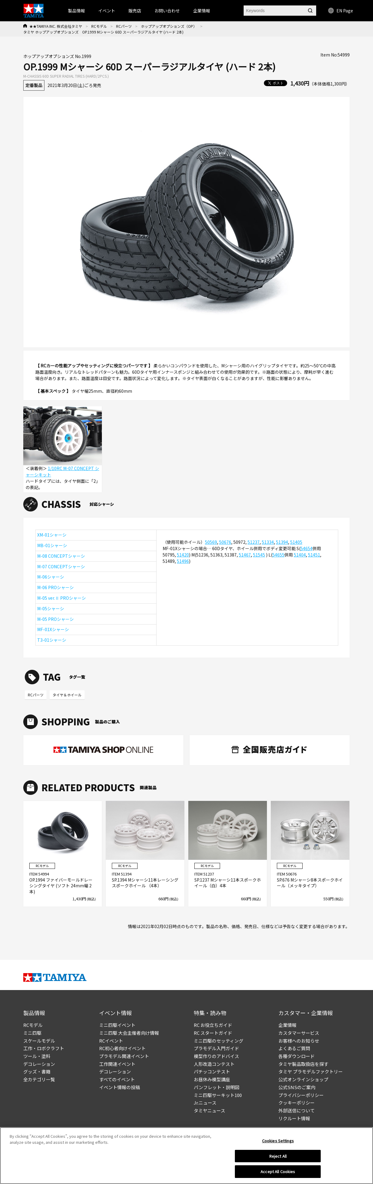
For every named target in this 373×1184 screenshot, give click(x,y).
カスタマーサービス (298, 1033)
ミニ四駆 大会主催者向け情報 (129, 1033)
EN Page (340, 11)
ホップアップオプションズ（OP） (169, 26)
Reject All (278, 1157)
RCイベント (111, 1040)
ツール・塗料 (36, 1056)
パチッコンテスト (212, 1071)
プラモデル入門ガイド (216, 1048)
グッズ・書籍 (36, 1071)
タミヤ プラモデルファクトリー (310, 1071)
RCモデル (99, 26)
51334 (268, 542)
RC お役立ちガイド (213, 1025)
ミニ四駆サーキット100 (218, 1095)
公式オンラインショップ (303, 1079)
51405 (296, 542)
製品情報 (76, 11)
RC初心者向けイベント (122, 1048)
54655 (278, 555)
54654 (306, 548)
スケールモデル (39, 1040)
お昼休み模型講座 (212, 1079)
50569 (211, 542)
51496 (183, 561)
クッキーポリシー (296, 1102)
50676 (225, 542)
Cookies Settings (278, 1141)
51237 (254, 542)
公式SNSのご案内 (296, 1087)
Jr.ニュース (205, 1102)
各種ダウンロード (296, 1056)
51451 (314, 555)
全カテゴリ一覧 (39, 1079)
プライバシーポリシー (301, 1095)
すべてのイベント (117, 1079)
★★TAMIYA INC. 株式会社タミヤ (55, 26)
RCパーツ (124, 26)
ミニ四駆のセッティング (218, 1040)
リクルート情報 (294, 1118)
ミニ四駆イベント (117, 1025)
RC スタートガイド (213, 1033)
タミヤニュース (209, 1110)
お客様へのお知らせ (298, 1040)
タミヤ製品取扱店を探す (303, 1064)
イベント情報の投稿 (119, 1087)
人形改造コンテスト (214, 1064)
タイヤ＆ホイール (67, 694)
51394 (282, 542)
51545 (259, 555)
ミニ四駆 (32, 1033)
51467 (245, 555)
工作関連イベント (117, 1064)
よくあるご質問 (294, 1048)
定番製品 (33, 85)
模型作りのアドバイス (216, 1056)
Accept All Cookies (278, 1172)
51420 (183, 555)
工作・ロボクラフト (43, 1048)
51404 (300, 555)
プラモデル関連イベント (124, 1056)
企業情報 (287, 1025)
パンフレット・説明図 (216, 1087)
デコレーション (39, 1064)
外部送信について (296, 1110)
